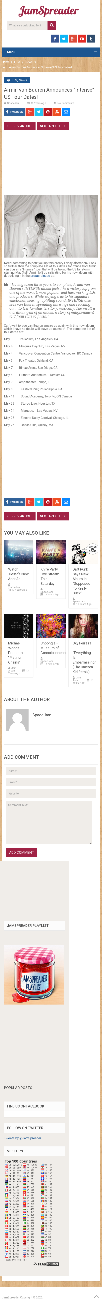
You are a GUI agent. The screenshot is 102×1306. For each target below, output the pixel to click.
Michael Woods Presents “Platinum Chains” (16, 652)
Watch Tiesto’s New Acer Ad (18, 574)
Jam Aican (12, 669)
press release (41, 276)
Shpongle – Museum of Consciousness (53, 648)
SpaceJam (13, 103)
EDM (17, 62)
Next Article (52, 126)
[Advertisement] (53, 164)
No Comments (65, 103)
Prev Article (20, 126)
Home (6, 62)
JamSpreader (11, 1297)
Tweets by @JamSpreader (22, 1138)
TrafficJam (14, 587)
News (29, 62)
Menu (11, 52)
